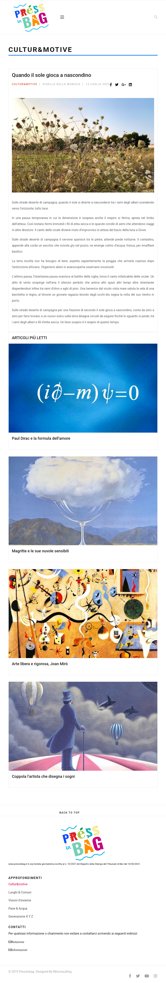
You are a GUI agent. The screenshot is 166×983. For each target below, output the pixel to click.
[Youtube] (147, 976)
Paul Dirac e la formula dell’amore (41, 438)
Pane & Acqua (17, 908)
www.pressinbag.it (17, 864)
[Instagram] (155, 976)
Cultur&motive (24, 84)
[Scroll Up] (69, 812)
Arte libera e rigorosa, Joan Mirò (40, 664)
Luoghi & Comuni (19, 892)
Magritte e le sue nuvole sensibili (40, 551)
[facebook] (130, 976)
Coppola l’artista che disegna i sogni (43, 776)
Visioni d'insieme (19, 900)
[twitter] (138, 976)
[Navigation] (83, 17)
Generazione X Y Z (20, 916)
